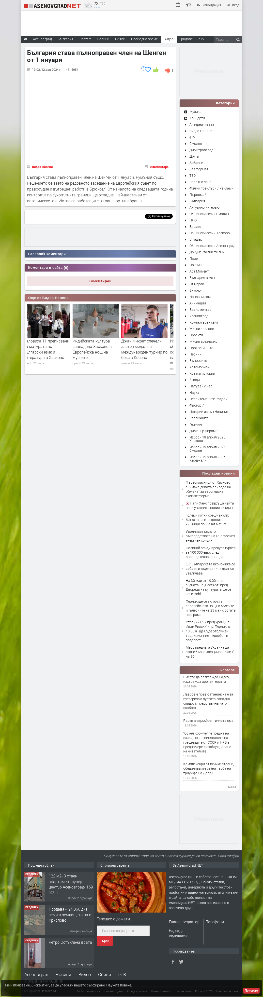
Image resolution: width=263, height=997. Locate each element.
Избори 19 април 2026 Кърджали (207, 458)
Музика (195, 111)
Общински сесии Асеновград (212, 245)
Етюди (194, 379)
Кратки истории (202, 373)
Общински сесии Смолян (209, 213)
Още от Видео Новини (48, 298)
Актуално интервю (204, 207)
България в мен (202, 277)
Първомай (197, 194)
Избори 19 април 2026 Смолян (207, 449)
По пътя (195, 264)
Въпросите (198, 360)
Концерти (197, 118)
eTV (192, 137)
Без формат (198, 169)
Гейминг (196, 424)
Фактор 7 (196, 405)
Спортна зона (200, 181)
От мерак (196, 284)
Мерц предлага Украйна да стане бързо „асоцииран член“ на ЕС (210, 651)
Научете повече (118, 985)
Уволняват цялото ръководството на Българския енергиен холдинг (210, 536)
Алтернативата (201, 124)
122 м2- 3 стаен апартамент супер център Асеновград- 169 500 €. (71, 884)
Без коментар (200, 309)
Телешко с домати (113, 918)
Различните (198, 418)
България (197, 201)
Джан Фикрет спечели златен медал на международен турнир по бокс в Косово (149, 349)
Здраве (195, 226)
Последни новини (218, 473)
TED (192, 175)
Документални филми (207, 252)
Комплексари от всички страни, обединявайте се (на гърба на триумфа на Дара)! (208, 768)
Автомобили (199, 367)
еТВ (122, 974)
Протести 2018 (201, 347)
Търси (104, 941)
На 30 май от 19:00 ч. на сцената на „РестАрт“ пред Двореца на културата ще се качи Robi (208, 587)
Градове (186, 39)
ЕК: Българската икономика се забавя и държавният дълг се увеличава (210, 568)
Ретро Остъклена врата (70, 942)
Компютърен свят (203, 322)
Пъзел (194, 258)
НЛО (193, 220)
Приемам (251, 990)
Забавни (196, 162)
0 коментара (159, 166)
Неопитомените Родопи (208, 398)
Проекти (196, 335)
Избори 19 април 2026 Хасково (207, 439)
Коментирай (100, 281)
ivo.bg (232, 786)
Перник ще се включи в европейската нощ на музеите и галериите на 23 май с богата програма (211, 608)
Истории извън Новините (209, 411)
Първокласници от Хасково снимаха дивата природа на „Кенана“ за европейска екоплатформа (208, 489)
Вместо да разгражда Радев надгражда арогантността (206, 679)
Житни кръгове (201, 328)
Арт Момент (199, 271)
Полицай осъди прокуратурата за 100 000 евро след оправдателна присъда (211, 552)
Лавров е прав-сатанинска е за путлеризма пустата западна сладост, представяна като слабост (208, 701)
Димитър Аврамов (204, 430)
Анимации (197, 303)
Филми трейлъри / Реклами (211, 188)
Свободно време (144, 39)
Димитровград (201, 150)
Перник (195, 354)
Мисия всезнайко (203, 341)
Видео (84, 974)
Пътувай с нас (200, 386)
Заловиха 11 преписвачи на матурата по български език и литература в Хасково (51, 349)
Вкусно (195, 290)
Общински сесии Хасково (209, 233)
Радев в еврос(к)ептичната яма (208, 720)
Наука (194, 392)
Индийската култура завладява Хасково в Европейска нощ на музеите (96, 349)
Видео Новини (42, 166)
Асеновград (198, 316)
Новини (103, 39)
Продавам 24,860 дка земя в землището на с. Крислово (70, 914)
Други (194, 156)
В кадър (195, 239)
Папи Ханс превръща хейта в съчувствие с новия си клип (210, 505)
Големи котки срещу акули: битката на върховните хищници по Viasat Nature (207, 519)
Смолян (195, 143)
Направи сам (200, 296)
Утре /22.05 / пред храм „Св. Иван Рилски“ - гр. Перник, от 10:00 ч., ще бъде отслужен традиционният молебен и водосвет (209, 631)
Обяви (104, 974)
